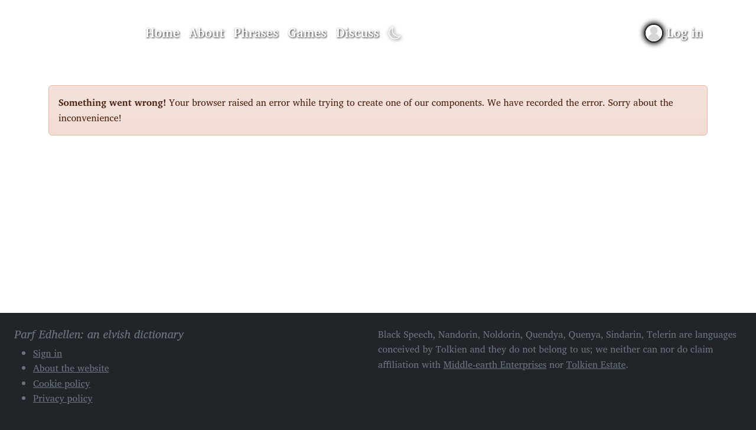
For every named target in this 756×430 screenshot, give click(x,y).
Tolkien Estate (596, 364)
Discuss (357, 32)
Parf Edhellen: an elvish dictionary (89, 33)
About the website (71, 368)
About (206, 32)
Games (307, 32)
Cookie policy (61, 383)
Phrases (256, 32)
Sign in (47, 353)
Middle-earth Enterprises (495, 364)
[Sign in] (674, 33)
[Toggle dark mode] (395, 33)
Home (162, 32)
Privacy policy (63, 398)
